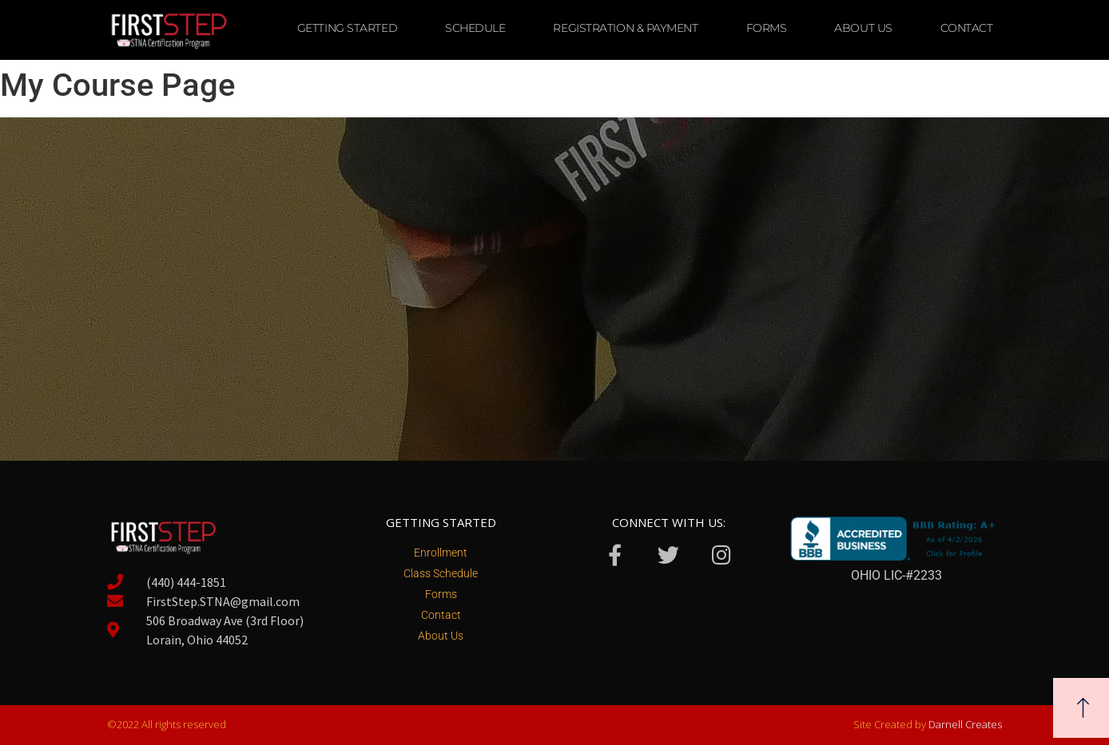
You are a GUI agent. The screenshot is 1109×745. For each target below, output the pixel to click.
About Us (863, 28)
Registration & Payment (625, 28)
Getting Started (347, 28)
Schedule (475, 28)
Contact (966, 28)
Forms (766, 28)
